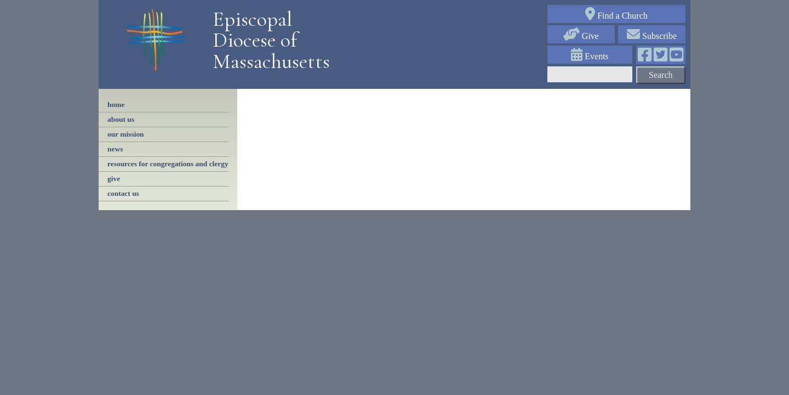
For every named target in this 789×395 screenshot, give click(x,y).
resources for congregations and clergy (167, 164)
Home (115, 104)
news (115, 149)
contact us (123, 193)
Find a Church (616, 15)
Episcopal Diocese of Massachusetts (267, 40)
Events (590, 56)
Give (581, 36)
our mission (125, 134)
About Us (120, 119)
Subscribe (652, 36)
